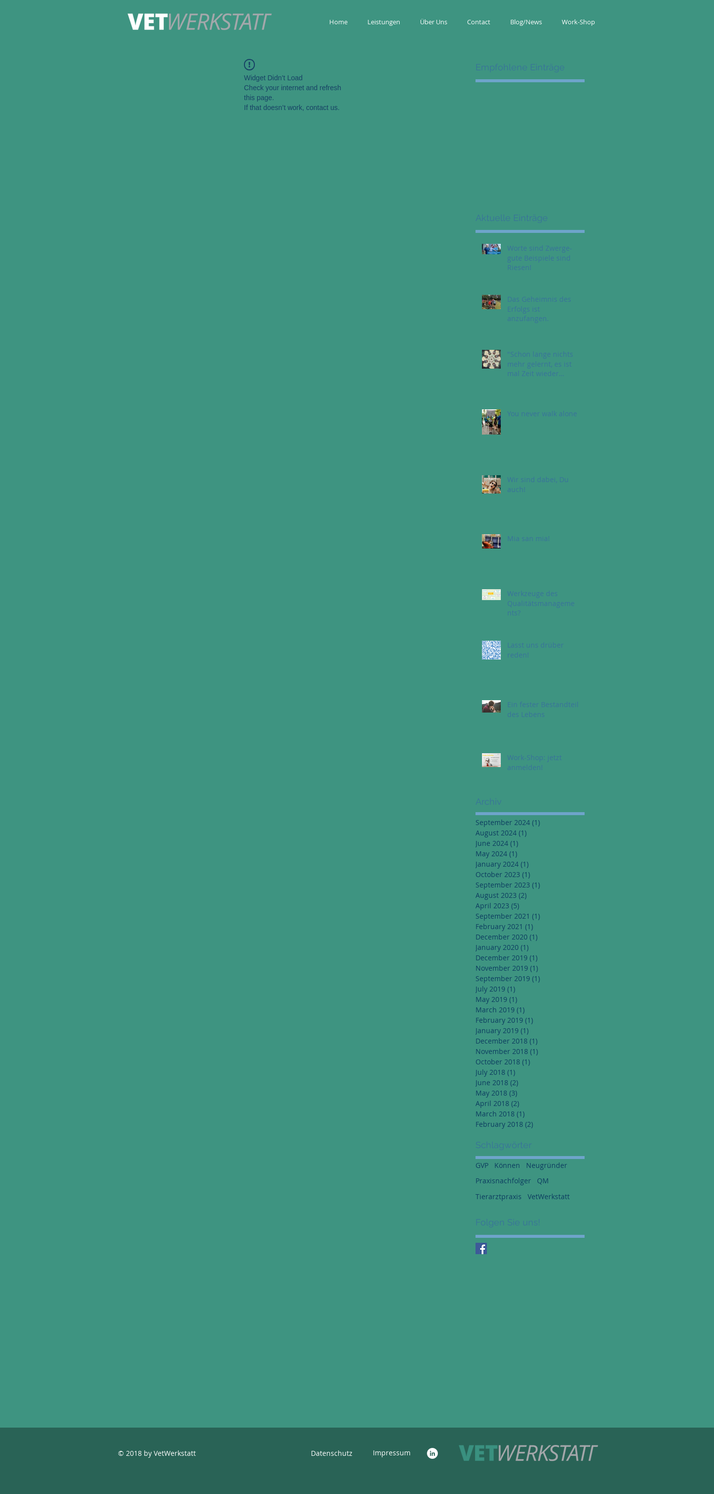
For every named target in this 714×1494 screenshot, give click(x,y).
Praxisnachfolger (503, 1180)
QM (543, 1180)
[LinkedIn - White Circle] (432, 1453)
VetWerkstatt (549, 1196)
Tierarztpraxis (499, 1196)
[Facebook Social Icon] (481, 1248)
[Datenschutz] (332, 1453)
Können (507, 1165)
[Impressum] (392, 1453)
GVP (482, 1165)
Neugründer (546, 1165)
